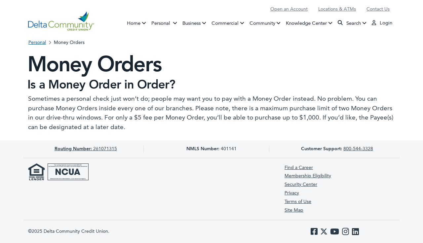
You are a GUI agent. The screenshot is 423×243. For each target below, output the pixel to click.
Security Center (301, 184)
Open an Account (289, 9)
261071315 (86, 149)
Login (382, 23)
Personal (165, 22)
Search (349, 23)
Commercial (225, 23)
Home (133, 23)
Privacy (292, 193)
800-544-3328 (358, 149)
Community (262, 23)
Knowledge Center (306, 23)
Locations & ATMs (337, 9)
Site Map (294, 210)
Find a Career (299, 167)
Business (191, 23)
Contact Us (378, 9)
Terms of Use (298, 201)
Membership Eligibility (308, 176)
